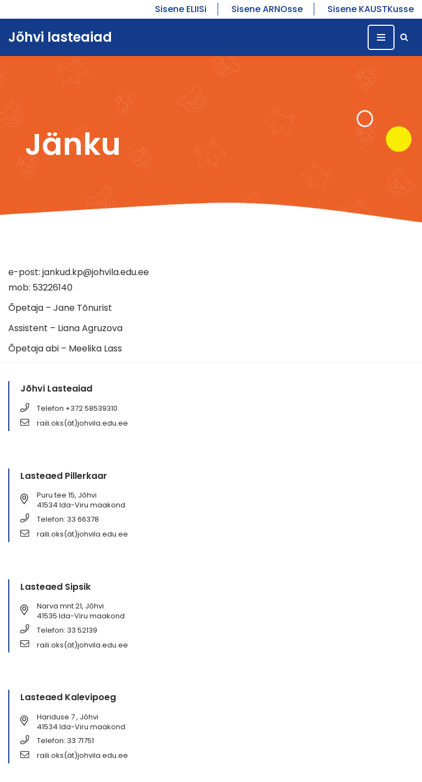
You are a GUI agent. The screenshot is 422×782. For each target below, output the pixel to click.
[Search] (404, 37)
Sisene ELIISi (181, 9)
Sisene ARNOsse (267, 9)
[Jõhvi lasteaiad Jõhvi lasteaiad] (60, 37)
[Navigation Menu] (381, 37)
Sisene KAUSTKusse (370, 9)
